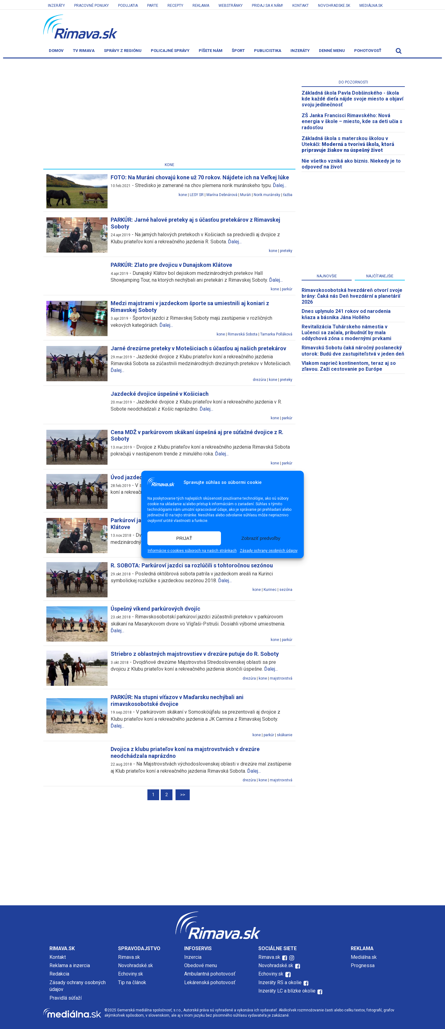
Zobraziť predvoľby (260, 538)
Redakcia (59, 974)
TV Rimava (84, 50)
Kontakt (300, 5)
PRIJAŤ (184, 538)
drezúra (259, 380)
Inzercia (192, 957)
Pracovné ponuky (91, 5)
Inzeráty (56, 5)
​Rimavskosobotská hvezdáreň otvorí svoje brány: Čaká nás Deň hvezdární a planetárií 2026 (352, 296)
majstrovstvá (281, 678)
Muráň (245, 195)
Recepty (175, 5)
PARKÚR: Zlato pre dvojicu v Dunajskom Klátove (171, 265)
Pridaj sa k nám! (267, 5)
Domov (56, 50)
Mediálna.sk (371, 5)
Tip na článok (132, 982)
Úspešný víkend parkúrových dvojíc (155, 608)
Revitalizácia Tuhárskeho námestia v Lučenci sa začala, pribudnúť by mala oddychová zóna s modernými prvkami (346, 332)
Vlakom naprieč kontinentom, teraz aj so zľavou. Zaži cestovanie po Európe (349, 366)
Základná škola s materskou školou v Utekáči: (348, 144)
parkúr (287, 289)
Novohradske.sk (334, 5)
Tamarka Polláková (276, 334)
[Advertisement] (169, 111)
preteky (286, 251)
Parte (152, 5)
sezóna (285, 589)
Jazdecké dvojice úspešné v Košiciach (160, 394)
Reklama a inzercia (69, 965)
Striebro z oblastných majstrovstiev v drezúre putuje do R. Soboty (195, 654)
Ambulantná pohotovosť (210, 974)
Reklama (201, 5)
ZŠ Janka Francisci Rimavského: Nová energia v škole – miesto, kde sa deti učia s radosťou (352, 121)
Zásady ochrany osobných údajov (269, 551)
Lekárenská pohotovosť (210, 982)
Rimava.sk (129, 957)
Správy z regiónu (123, 50)
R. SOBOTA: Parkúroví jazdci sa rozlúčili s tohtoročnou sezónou (192, 565)
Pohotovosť (367, 50)
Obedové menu (200, 965)
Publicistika (267, 50)
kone (183, 195)
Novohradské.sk (135, 965)
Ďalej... (279, 185)
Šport (238, 50)
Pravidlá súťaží (65, 998)
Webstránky (230, 5)
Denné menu (332, 50)
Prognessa (363, 965)
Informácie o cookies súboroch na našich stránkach (192, 551)
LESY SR (197, 195)
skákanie (284, 735)
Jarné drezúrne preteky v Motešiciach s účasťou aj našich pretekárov (198, 348)
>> (182, 794)
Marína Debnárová (221, 195)
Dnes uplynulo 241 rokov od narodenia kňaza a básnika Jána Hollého (346, 314)
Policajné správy (170, 50)
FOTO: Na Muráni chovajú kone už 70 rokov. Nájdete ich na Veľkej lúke (200, 177)
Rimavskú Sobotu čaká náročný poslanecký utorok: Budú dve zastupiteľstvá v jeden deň (353, 351)
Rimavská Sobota (242, 334)
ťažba (287, 195)
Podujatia (128, 5)
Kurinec (270, 589)
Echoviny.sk (130, 974)
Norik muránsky (267, 195)
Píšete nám (210, 50)
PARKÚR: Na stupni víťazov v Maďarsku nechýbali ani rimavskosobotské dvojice (177, 700)
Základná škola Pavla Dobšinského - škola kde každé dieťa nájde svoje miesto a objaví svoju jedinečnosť (352, 99)
